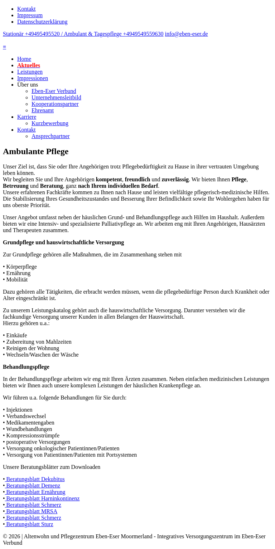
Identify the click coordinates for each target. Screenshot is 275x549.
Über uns (27, 85)
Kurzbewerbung (50, 123)
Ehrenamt (43, 110)
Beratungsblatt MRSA (31, 511)
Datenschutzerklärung (42, 22)
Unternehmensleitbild (56, 97)
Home (24, 59)
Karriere (26, 117)
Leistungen (30, 72)
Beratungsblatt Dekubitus (35, 479)
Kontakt (26, 9)
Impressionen (32, 78)
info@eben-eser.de (186, 34)
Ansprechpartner (51, 136)
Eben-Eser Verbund (54, 91)
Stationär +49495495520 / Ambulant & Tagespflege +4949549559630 (83, 34)
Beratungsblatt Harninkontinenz (42, 498)
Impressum (30, 15)
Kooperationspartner (55, 104)
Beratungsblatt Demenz (33, 485)
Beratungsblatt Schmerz (33, 505)
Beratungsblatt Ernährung (35, 492)
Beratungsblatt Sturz (29, 524)
